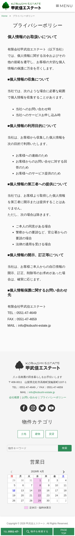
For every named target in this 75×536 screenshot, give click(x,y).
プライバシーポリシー (53, 397)
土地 (23, 433)
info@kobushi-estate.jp (42, 392)
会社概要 (14, 397)
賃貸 (51, 433)
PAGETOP (64, 532)
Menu (66, 5)
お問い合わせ (30, 397)
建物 (37, 433)
